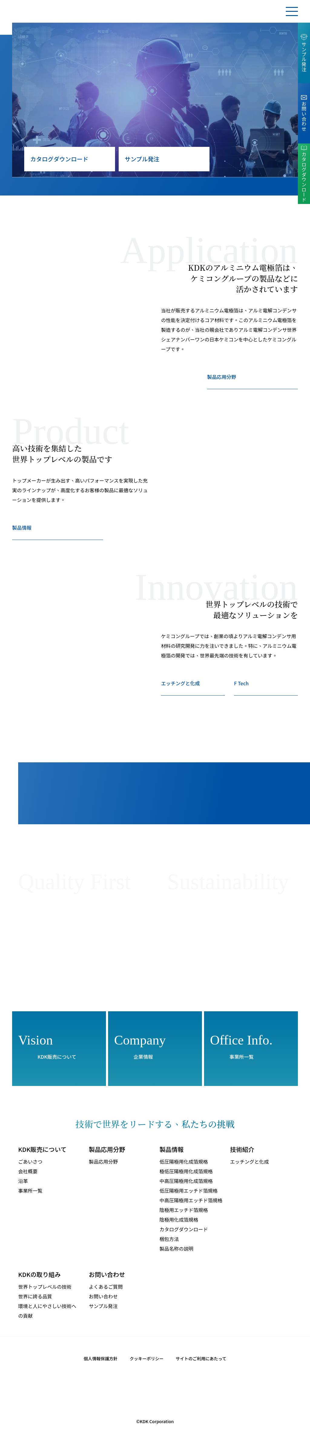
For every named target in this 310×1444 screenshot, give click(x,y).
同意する (286, 1424)
